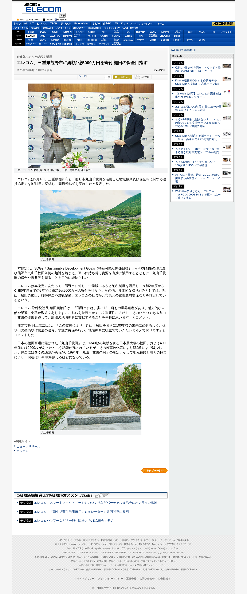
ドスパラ (79, 32)
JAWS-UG (88, 548)
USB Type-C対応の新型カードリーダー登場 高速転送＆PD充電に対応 (197, 137)
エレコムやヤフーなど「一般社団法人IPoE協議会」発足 (74, 520)
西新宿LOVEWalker (113, 569)
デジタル (66, 23)
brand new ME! (177, 552)
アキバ (124, 23)
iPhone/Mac (81, 23)
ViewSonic (165, 36)
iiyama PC (107, 544)
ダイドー (43, 44)
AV (116, 23)
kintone (67, 40)
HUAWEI (116, 36)
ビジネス (42, 23)
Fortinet (177, 40)
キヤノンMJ (55, 44)
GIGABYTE (67, 36)
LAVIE (153, 32)
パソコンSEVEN (116, 31)
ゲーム (160, 24)
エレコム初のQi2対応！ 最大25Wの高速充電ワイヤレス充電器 (198, 108)
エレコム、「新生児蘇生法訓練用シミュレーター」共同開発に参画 (81, 511)
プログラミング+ (112, 28)
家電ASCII (48, 28)
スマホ (133, 23)
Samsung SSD (42, 557)
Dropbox (140, 40)
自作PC (107, 23)
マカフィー (31, 44)
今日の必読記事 (86, 565)
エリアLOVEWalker (75, 569)
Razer (189, 32)
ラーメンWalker (56, 569)
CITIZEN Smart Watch (87, 552)
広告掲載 (163, 578)
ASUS (202, 32)
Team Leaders (132, 561)
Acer (104, 32)
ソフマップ (104, 44)
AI (25, 23)
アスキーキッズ (20, 28)
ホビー (96, 23)
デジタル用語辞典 (118, 565)
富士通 (31, 32)
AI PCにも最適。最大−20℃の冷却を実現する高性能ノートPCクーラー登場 (197, 178)
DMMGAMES (67, 43)
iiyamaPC (67, 32)
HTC (140, 36)
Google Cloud (123, 557)
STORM (71, 557)
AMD (42, 36)
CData (153, 40)
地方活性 (134, 28)
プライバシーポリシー (110, 578)
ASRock (92, 36)
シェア (82, 76)
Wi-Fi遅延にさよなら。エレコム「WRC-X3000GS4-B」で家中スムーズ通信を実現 (198, 194)
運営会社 (131, 578)
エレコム (22, 451)
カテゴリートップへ (154, 470)
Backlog (165, 40)
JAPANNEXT (92, 43)
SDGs (125, 28)
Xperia (128, 36)
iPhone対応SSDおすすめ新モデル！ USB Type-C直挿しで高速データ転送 (197, 82)
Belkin (177, 36)
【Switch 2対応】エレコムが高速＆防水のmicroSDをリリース (198, 95)
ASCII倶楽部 (223, 24)
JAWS (43, 40)
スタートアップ (146, 24)
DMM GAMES (68, 552)
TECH (53, 23)
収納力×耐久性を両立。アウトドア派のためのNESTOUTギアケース (198, 69)
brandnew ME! (116, 44)
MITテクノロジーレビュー (154, 565)
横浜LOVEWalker (94, 569)
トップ (17, 23)
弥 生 (30, 40)
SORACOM (137, 557)
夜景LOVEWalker (132, 569)
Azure (80, 40)
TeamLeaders (95, 28)
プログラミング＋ (149, 561)
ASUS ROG (55, 36)
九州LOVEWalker (151, 569)
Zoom (202, 40)
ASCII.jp (43, 4)
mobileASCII (135, 565)
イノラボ (79, 44)
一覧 (108, 77)
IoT (32, 23)
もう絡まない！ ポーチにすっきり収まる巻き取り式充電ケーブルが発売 (197, 150)
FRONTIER (140, 32)
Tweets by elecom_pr (183, 49)
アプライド (226, 32)
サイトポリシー (86, 578)
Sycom (91, 32)
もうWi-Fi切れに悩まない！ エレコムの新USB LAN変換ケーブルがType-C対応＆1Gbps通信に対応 (198, 123)
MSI (128, 32)
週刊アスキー (79, 28)
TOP (60, 540)
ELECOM (43, 9)
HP (214, 32)
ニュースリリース (28, 446)
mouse (55, 32)
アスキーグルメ (63, 28)
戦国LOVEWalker (189, 569)
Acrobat (55, 40)
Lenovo (165, 32)
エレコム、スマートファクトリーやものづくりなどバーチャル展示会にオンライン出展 (95, 502)
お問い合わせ (147, 578)
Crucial (104, 36)
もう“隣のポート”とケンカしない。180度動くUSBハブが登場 (196, 163)
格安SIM (35, 28)
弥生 (69, 548)
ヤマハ (190, 40)
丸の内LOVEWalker (170, 569)
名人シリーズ (83, 557)
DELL (43, 32)
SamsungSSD (77, 35)
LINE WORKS (92, 39)
